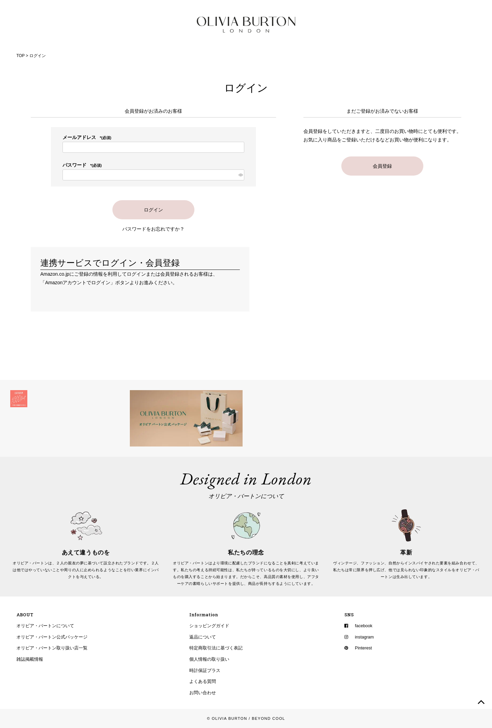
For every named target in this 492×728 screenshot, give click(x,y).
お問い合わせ (202, 692)
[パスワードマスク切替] (240, 175)
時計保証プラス (204, 670)
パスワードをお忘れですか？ (153, 229)
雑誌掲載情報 (29, 659)
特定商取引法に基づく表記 (216, 648)
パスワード (82, 165)
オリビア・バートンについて (45, 625)
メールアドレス (87, 137)
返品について (202, 637)
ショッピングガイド (209, 625)
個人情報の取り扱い (209, 659)
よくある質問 (202, 681)
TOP (20, 55)
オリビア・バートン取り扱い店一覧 (51, 648)
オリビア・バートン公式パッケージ (51, 637)
